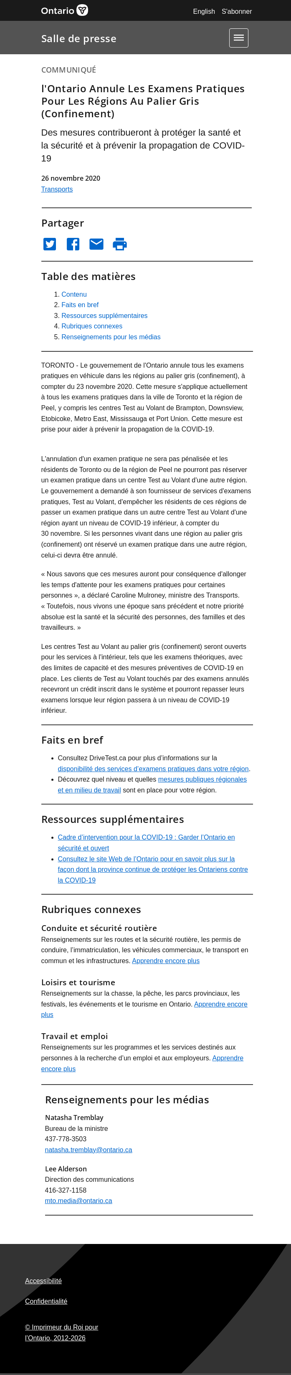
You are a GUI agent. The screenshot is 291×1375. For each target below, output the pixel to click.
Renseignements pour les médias (110, 337)
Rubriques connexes (91, 326)
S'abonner (237, 11)
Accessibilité (43, 1280)
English (204, 11)
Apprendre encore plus (166, 960)
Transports (57, 189)
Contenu (74, 294)
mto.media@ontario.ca (78, 1200)
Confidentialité (46, 1301)
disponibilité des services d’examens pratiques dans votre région (153, 768)
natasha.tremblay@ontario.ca (88, 1149)
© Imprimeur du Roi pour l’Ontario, (61, 1333)
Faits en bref (80, 304)
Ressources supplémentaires (104, 315)
